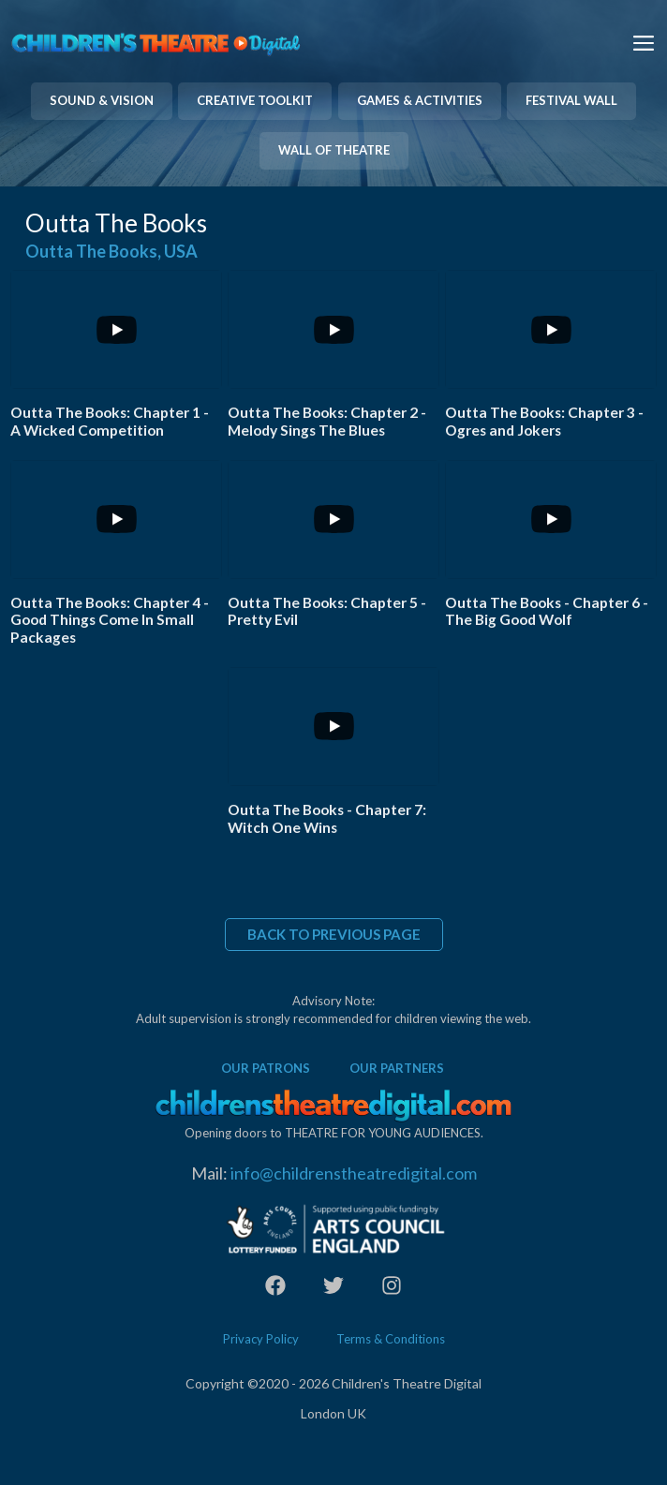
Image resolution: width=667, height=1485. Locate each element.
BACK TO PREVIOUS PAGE (334, 934)
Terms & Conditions (390, 1338)
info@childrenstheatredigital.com (353, 1173)
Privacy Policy (261, 1338)
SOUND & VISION (102, 100)
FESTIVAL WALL (571, 100)
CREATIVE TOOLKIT (255, 100)
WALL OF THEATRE (334, 149)
